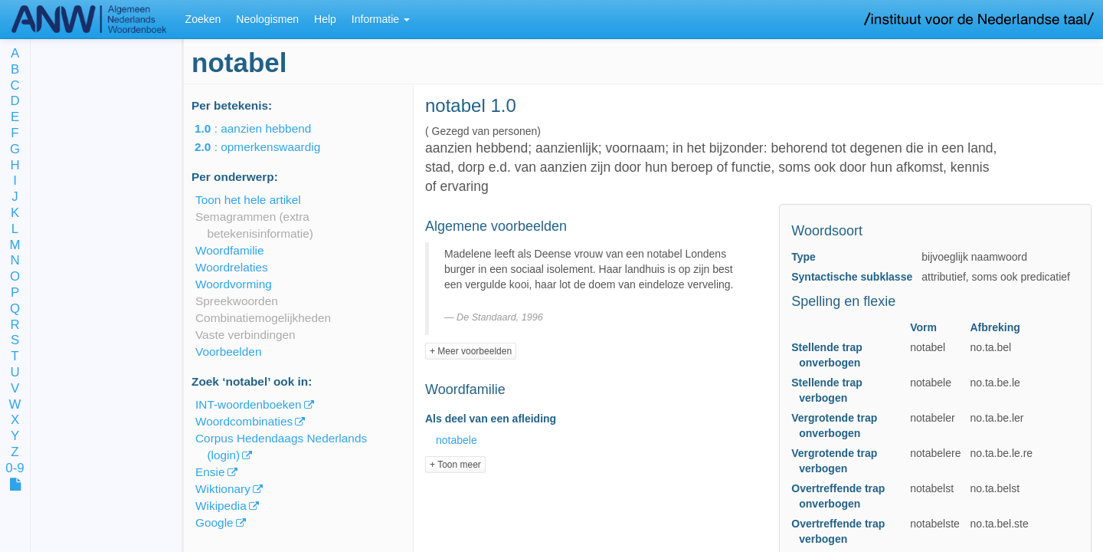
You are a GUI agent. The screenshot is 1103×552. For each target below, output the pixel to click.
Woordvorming (233, 284)
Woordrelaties (231, 267)
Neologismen (267, 19)
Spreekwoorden (236, 300)
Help (325, 19)
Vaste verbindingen (245, 334)
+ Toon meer (455, 464)
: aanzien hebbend (263, 128)
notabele (456, 440)
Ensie (210, 471)
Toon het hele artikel (248, 199)
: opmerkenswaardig (268, 146)
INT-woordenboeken (248, 404)
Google (214, 522)
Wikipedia (221, 505)
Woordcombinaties (244, 421)
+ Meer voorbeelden (471, 351)
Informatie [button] (381, 19)
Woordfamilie (229, 250)
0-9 (14, 468)
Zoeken (203, 19)
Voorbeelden (228, 351)
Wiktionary (222, 488)
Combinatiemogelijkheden (263, 317)
